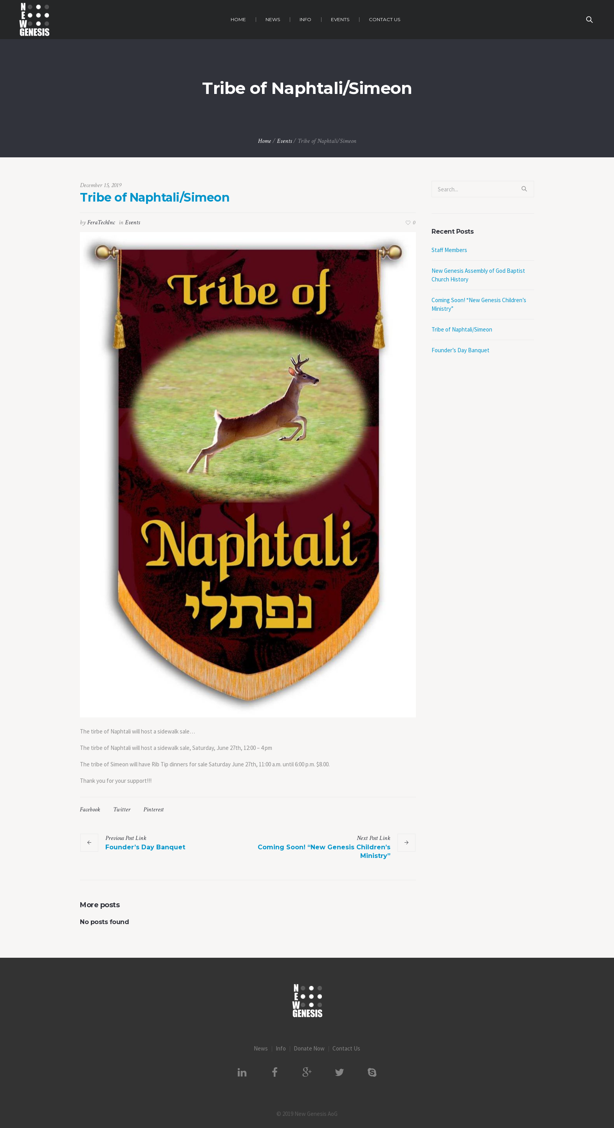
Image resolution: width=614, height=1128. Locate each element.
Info (281, 1048)
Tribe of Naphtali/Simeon (462, 329)
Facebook (90, 809)
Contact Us (346, 1048)
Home (264, 141)
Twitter (121, 809)
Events (284, 141)
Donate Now (309, 1048)
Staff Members (449, 250)
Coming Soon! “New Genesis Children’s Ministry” (324, 851)
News (261, 1048)
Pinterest (153, 809)
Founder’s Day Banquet (145, 847)
